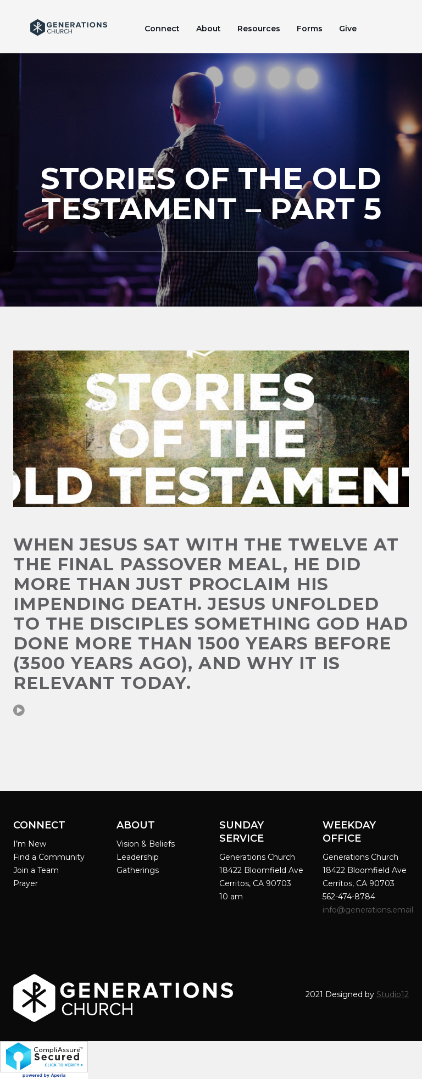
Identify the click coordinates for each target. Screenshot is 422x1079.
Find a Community (49, 857)
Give (348, 28)
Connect (162, 28)
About (208, 28)
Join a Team (36, 870)
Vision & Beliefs (145, 844)
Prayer (25, 883)
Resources (258, 28)
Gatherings (137, 870)
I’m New (29, 844)
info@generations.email (369, 910)
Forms (310, 28)
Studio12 (392, 994)
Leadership (137, 857)
